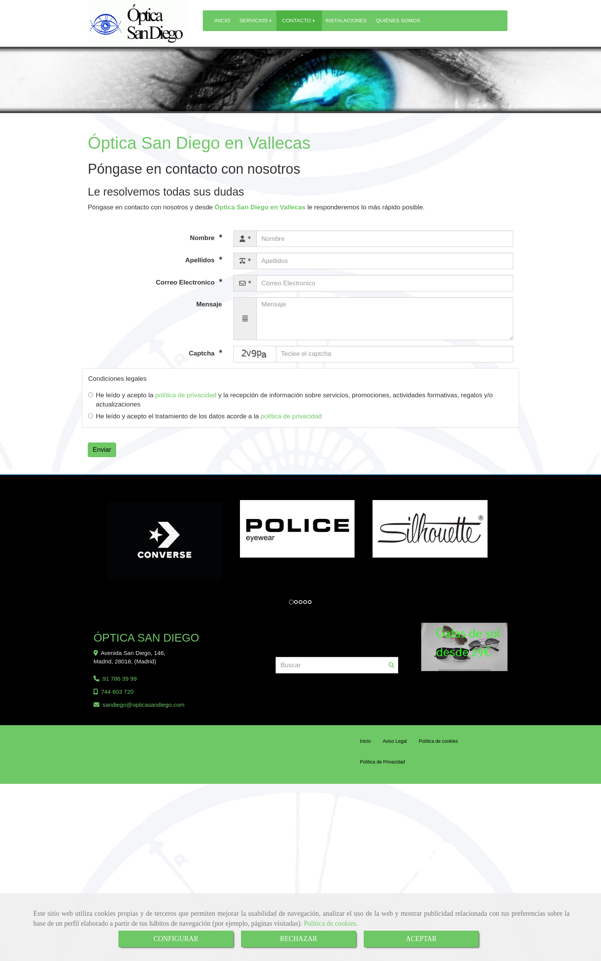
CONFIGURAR (175, 939)
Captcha (203, 353)
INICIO (222, 20)
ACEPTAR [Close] (421, 939)
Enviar (102, 449)
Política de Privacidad (382, 766)
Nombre (203, 238)
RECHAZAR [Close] (298, 939)
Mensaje (209, 304)
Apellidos (200, 260)
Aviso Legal (395, 746)
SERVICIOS (256, 20)
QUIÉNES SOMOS (398, 20)
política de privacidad (186, 395)
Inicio (365, 746)
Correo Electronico (186, 282)
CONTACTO (299, 20)
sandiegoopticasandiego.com (144, 709)
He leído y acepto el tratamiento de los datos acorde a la (205, 416)
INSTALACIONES (346, 20)
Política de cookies (330, 923)
